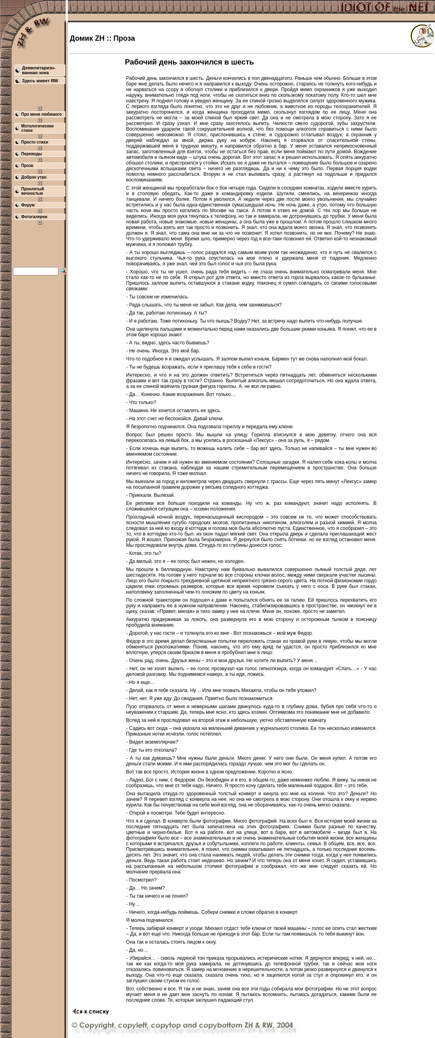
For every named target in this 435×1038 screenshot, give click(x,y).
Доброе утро (34, 177)
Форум (28, 205)
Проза (27, 165)
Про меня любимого (41, 114)
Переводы (31, 154)
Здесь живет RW (40, 80)
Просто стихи (34, 142)
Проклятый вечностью (32, 191)
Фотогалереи (34, 217)
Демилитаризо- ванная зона (39, 70)
